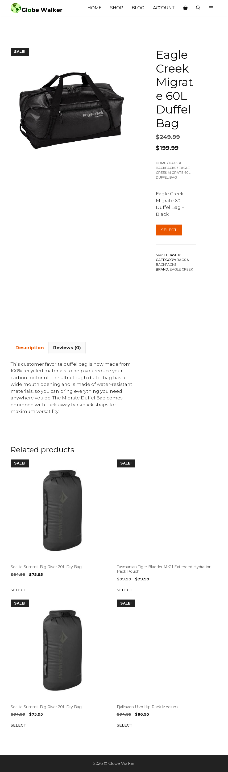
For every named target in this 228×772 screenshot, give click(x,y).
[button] (211, 8)
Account (164, 7)
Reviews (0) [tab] (67, 347)
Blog (138, 7)
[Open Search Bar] (198, 8)
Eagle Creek (181, 269)
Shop (116, 7)
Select (169, 229)
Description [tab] (29, 347)
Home (95, 7)
